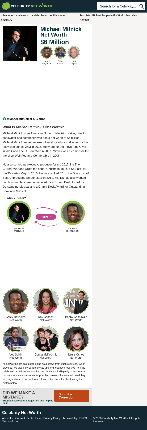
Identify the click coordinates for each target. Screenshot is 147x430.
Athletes (7, 15)
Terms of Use (10, 421)
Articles (7, 19)
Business (23, 15)
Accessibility (70, 418)
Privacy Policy (52, 418)
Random (85, 19)
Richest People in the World (108, 15)
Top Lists (85, 15)
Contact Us (22, 418)
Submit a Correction (66, 396)
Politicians (57, 15)
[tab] (46, 119)
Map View (131, 15)
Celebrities (40, 15)
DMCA (83, 418)
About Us (8, 418)
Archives (36, 418)
